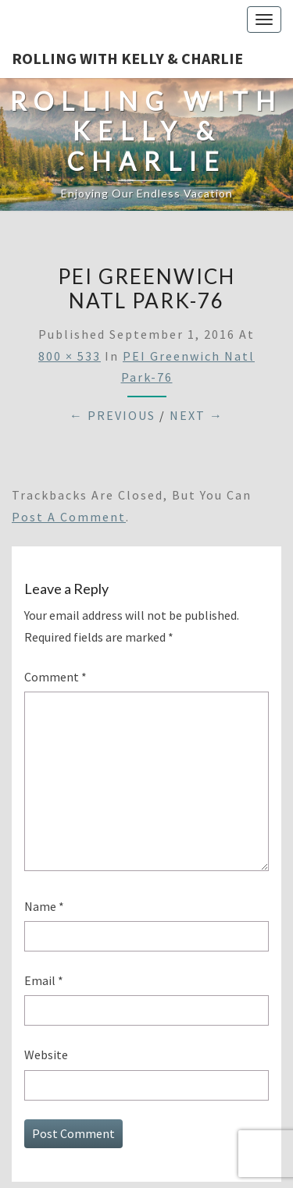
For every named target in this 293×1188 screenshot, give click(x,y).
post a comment (69, 517)
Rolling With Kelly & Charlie (127, 58)
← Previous (112, 415)
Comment (55, 677)
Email (43, 980)
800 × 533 (69, 356)
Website (46, 1054)
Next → (196, 415)
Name (44, 906)
